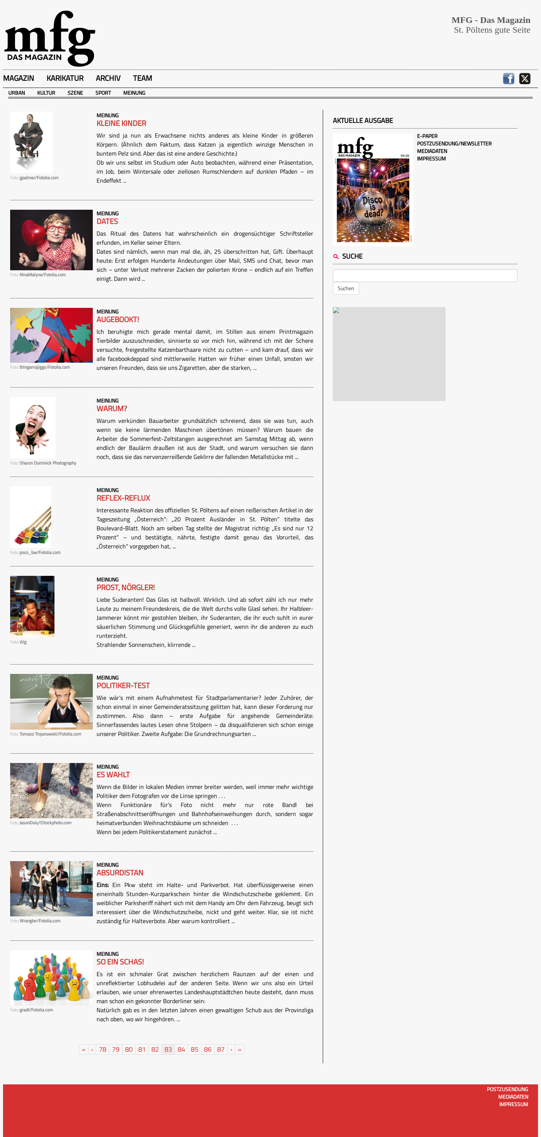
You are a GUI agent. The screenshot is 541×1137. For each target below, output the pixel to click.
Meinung (134, 93)
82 (155, 1049)
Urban (16, 93)
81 (142, 1049)
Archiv (108, 78)
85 (194, 1049)
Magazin (18, 78)
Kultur (46, 93)
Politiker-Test (123, 685)
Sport (103, 93)
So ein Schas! (120, 962)
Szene (75, 93)
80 (129, 1049)
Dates (107, 221)
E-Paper (427, 136)
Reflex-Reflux (123, 498)
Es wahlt (113, 774)
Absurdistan (120, 873)
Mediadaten (432, 151)
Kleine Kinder (121, 123)
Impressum (431, 158)
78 (102, 1049)
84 (181, 1049)
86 (208, 1049)
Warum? (112, 408)
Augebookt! (118, 319)
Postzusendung (507, 1089)
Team (142, 78)
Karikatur (65, 78)
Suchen (346, 288)
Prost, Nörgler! (126, 587)
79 (115, 1049)
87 (221, 1049)
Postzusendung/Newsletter (454, 143)
